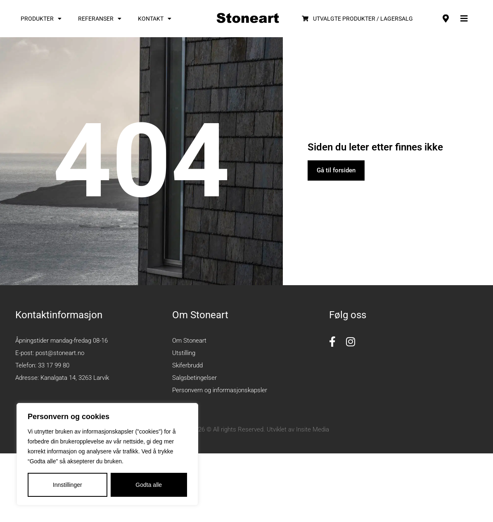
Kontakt (154, 19)
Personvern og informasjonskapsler (219, 390)
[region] (107, 454)
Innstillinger (67, 484)
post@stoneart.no (60, 353)
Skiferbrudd (187, 365)
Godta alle (148, 484)
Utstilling (183, 353)
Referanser (99, 19)
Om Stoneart (189, 340)
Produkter (41, 19)
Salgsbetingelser (194, 377)
